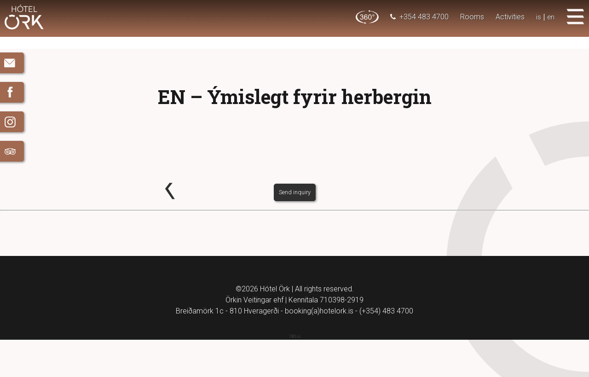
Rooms (472, 16)
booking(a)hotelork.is (319, 348)
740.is (294, 373)
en (550, 16)
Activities (509, 16)
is (538, 16)
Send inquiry (295, 229)
